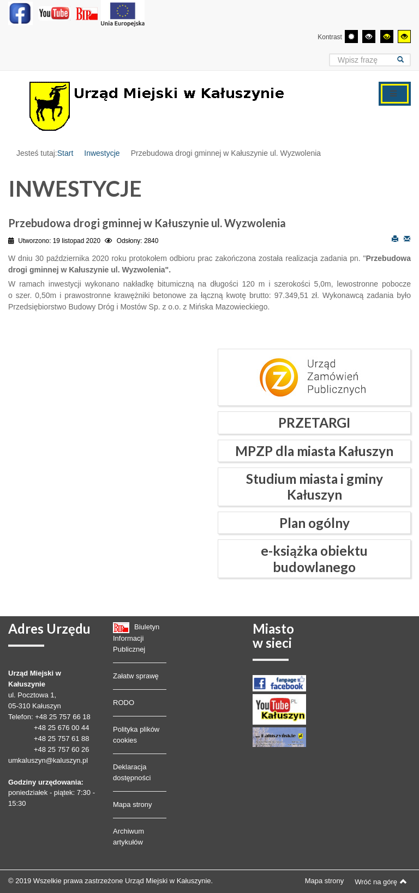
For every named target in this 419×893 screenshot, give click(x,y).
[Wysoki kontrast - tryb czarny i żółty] (386, 36)
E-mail (407, 238)
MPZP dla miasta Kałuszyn (314, 451)
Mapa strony (132, 804)
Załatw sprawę (136, 676)
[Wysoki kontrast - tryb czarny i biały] (368, 36)
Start (65, 153)
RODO (123, 702)
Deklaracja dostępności (132, 772)
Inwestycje (101, 153)
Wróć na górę (381, 881)
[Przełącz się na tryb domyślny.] (351, 36)
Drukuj (395, 238)
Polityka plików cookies (136, 734)
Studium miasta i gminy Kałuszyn (314, 486)
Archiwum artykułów (128, 836)
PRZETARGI (314, 422)
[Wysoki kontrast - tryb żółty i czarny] (404, 36)
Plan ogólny (314, 523)
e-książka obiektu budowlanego (314, 558)
